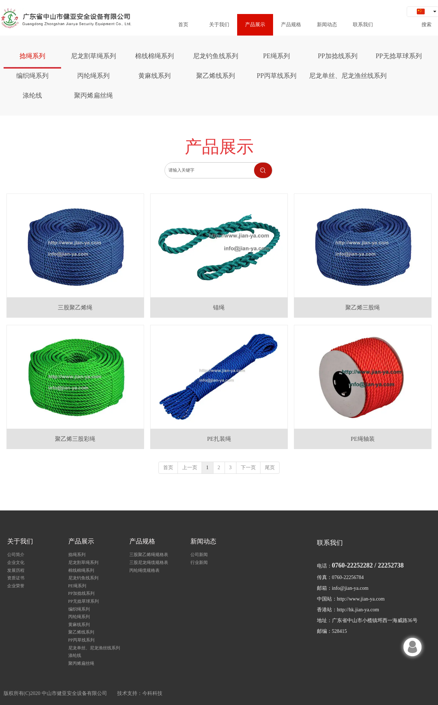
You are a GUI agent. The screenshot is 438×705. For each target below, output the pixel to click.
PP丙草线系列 (81, 640)
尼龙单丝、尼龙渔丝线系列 (94, 647)
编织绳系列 (79, 609)
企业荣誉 (15, 585)
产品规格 (142, 541)
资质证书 (15, 577)
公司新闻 (199, 554)
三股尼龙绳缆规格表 (148, 562)
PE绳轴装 (363, 439)
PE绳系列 (77, 585)
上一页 (189, 467)
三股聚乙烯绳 (75, 307)
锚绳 (219, 307)
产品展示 (81, 541)
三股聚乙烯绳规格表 (148, 554)
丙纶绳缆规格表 (144, 570)
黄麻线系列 (79, 624)
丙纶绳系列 (79, 616)
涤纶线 (74, 655)
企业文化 (15, 562)
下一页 (248, 467)
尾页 (270, 467)
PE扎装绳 (219, 439)
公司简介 (15, 554)
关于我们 (20, 541)
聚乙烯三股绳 (362, 307)
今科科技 (152, 693)
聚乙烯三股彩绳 (75, 439)
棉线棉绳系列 (81, 570)
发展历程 (15, 570)
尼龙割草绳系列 (83, 562)
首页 (168, 467)
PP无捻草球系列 (83, 601)
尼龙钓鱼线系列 (83, 577)
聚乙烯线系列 (81, 632)
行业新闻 (199, 562)
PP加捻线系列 (81, 593)
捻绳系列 (77, 554)
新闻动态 (203, 541)
